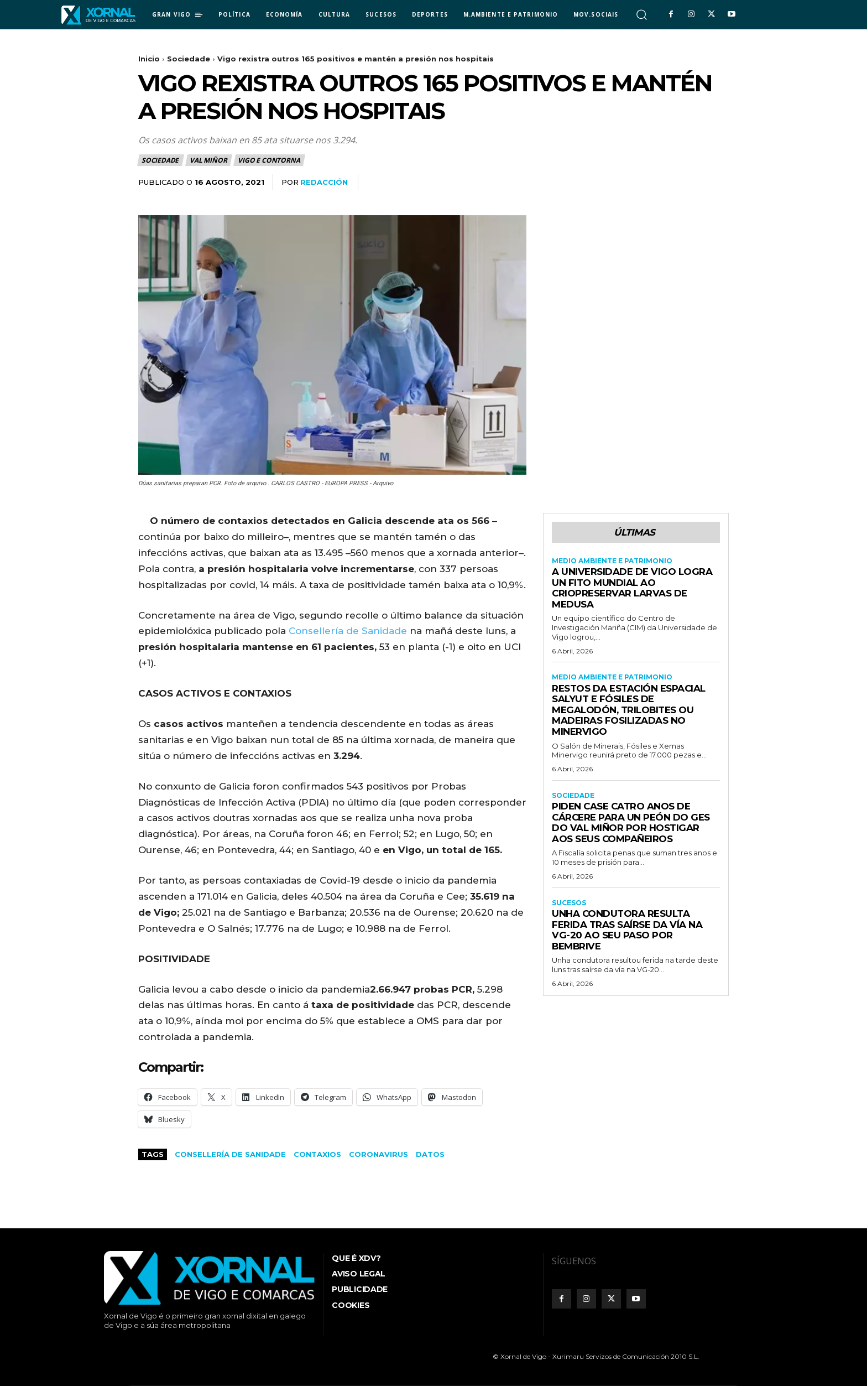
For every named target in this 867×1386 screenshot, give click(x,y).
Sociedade (188, 58)
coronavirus (378, 1154)
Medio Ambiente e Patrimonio (612, 561)
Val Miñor (208, 160)
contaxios (317, 1154)
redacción (324, 182)
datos (430, 1154)
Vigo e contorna (269, 160)
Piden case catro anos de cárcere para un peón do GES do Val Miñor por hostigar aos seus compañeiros (631, 822)
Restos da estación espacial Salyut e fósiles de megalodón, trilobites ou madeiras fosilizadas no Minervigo (629, 710)
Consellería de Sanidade (348, 630)
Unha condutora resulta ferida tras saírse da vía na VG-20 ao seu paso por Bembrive (627, 930)
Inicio (149, 58)
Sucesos (569, 903)
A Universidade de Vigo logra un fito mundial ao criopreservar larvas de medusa (632, 588)
